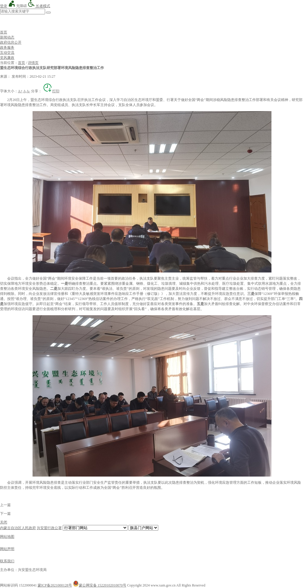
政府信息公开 (11, 42)
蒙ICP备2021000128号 (55, 585)
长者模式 (39, 6)
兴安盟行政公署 (49, 528)
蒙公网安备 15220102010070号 (99, 585)
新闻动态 (7, 37)
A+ (20, 91)
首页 (3, 32)
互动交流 (7, 52)
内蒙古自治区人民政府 (18, 528)
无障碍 (17, 6)
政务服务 (7, 47)
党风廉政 (7, 58)
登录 (3, 6)
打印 (51, 91)
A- (28, 91)
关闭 (3, 522)
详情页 (33, 63)
